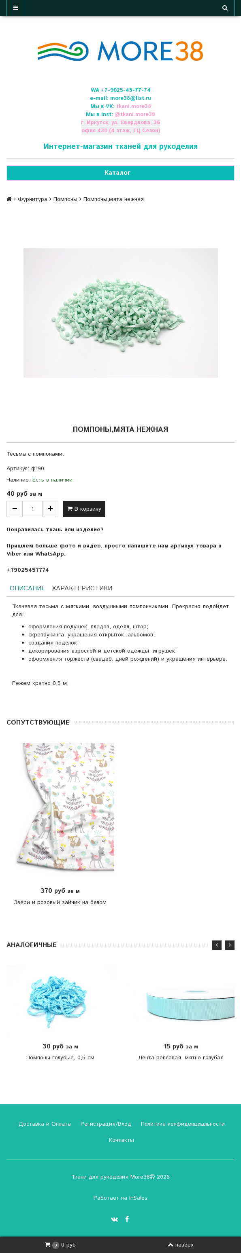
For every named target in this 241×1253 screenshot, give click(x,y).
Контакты (120, 1140)
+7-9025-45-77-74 (126, 90)
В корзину (84, 509)
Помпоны (65, 199)
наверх (181, 1245)
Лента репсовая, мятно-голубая (181, 1058)
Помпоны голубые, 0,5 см (60, 1058)
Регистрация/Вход (105, 1124)
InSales (138, 1198)
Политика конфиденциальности (182, 1124)
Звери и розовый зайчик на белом (60, 902)
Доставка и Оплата (44, 1124)
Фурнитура (32, 199)
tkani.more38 (133, 106)
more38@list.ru (130, 98)
